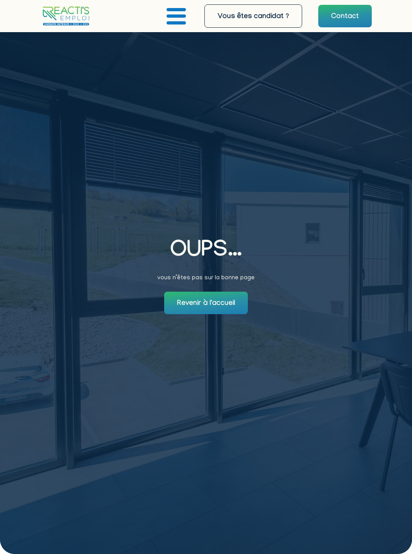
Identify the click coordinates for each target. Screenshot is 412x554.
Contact (345, 17)
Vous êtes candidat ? (253, 17)
